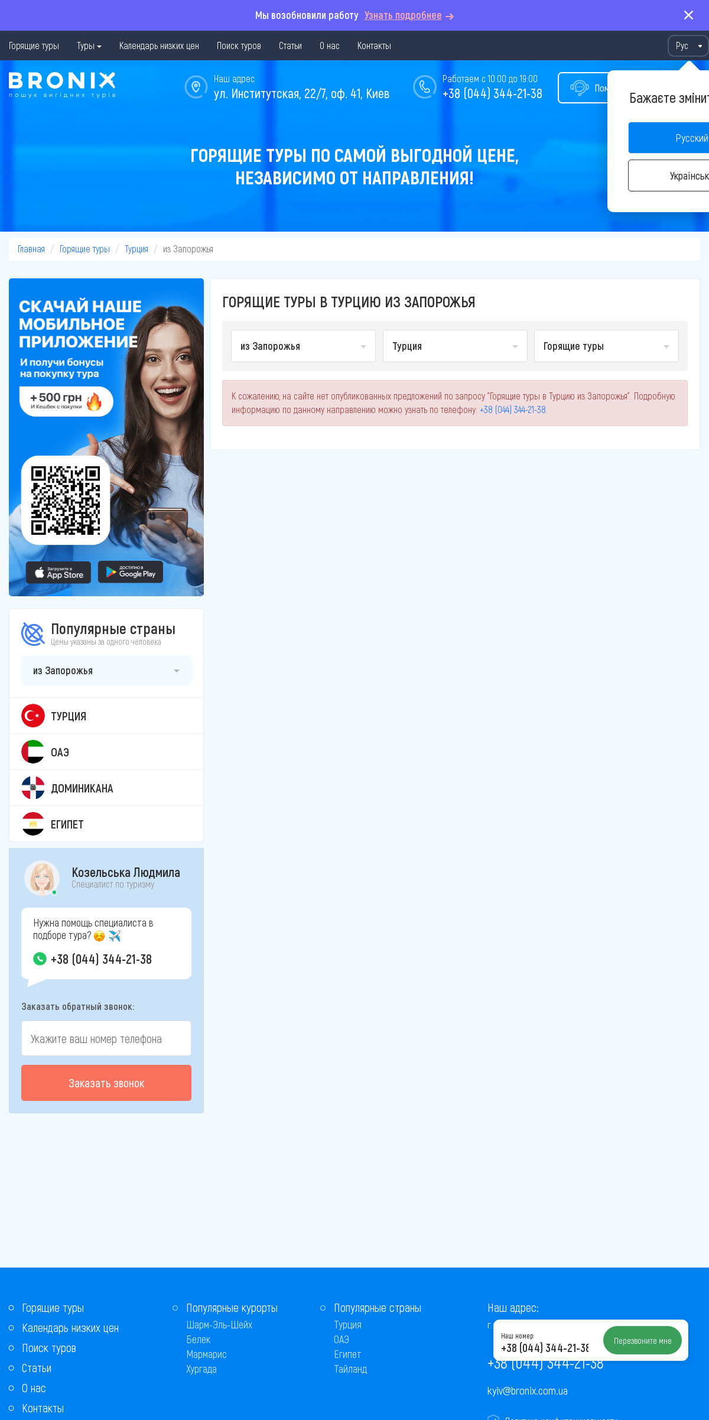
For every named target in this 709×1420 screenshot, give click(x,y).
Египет (348, 1353)
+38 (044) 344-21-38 (492, 92)
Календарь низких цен (159, 45)
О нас (330, 45)
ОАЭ (341, 1339)
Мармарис (206, 1353)
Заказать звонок (106, 1082)
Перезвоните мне (643, 1340)
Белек (198, 1339)
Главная (31, 248)
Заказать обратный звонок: (77, 1006)
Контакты (374, 45)
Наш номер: (517, 1335)
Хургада (201, 1368)
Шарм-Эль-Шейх (219, 1324)
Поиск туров (239, 45)
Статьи (290, 45)
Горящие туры (34, 45)
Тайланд (350, 1368)
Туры (86, 45)
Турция (136, 248)
